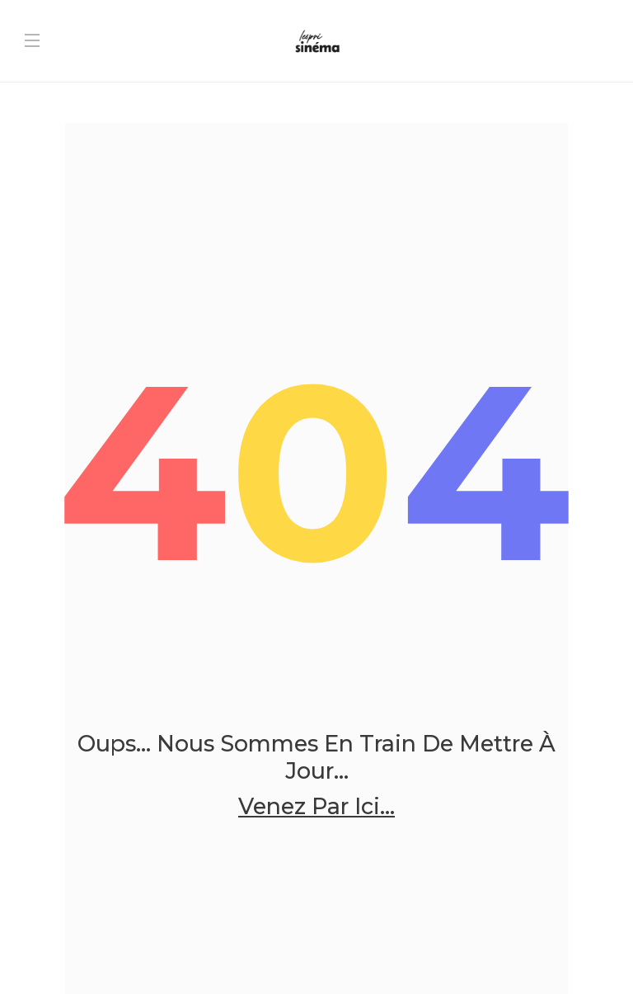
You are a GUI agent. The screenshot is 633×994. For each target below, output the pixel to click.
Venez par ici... (316, 807)
